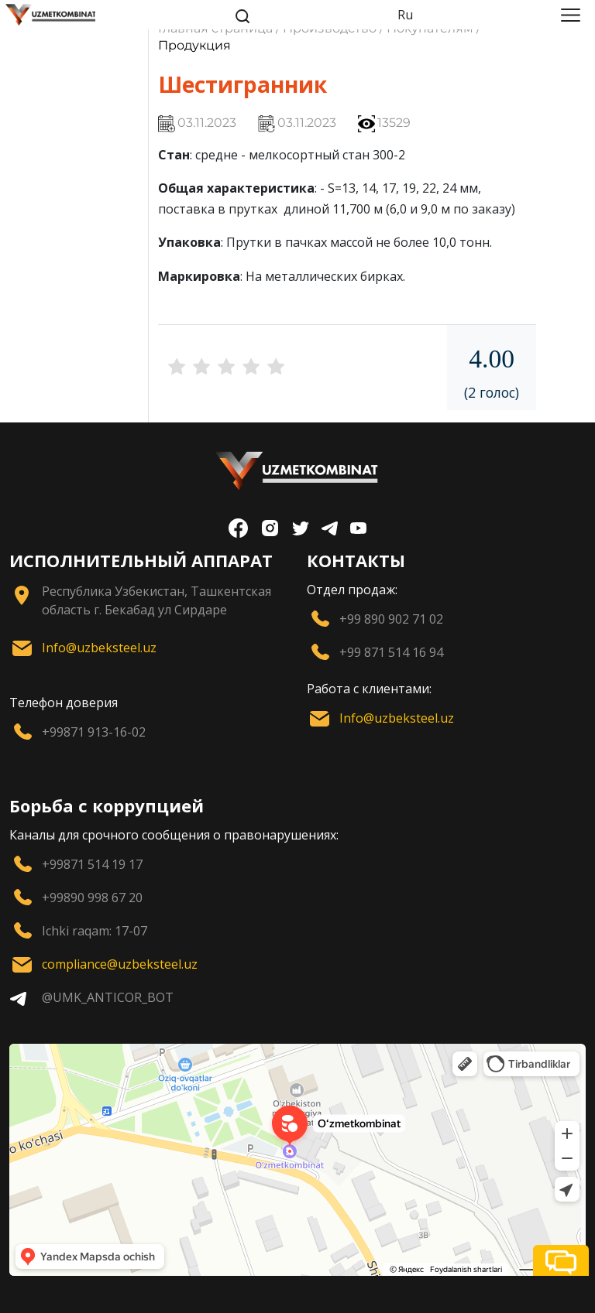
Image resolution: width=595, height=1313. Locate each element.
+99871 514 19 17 (92, 864)
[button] (561, 1260)
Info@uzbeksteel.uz (99, 647)
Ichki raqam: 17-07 (94, 930)
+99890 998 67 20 (92, 897)
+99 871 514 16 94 (391, 652)
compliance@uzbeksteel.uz (120, 964)
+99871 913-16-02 (94, 731)
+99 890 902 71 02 (391, 618)
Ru (405, 14)
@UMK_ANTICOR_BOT (108, 997)
